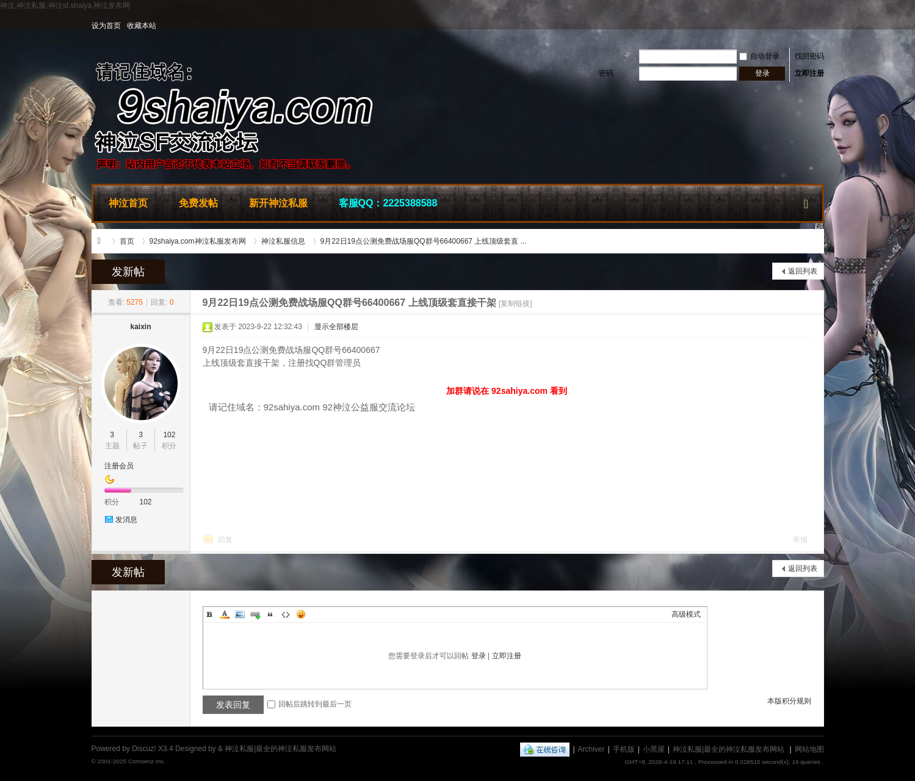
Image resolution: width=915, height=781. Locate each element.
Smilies (301, 614)
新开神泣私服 (278, 203)
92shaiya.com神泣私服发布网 (198, 241)
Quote (270, 614)
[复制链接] (515, 303)
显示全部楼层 (336, 326)
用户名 (609, 56)
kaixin (140, 326)
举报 (800, 540)
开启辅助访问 (821, 25)
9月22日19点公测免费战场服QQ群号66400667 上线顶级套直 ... (423, 241)
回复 (225, 540)
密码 (606, 73)
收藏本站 (141, 25)
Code (286, 614)
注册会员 (119, 466)
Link (255, 614)
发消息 (126, 519)
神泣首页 (128, 203)
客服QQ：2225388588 (388, 203)
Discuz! (144, 748)
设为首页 (106, 25)
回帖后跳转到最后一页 (309, 704)
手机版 (624, 749)
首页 (127, 241)
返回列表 (802, 271)
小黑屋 (654, 749)
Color (225, 614)
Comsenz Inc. (146, 761)
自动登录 (759, 56)
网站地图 (809, 749)
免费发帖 (198, 203)
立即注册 (809, 73)
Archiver (591, 749)
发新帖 (128, 272)
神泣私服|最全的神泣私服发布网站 (102, 241)
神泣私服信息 (283, 241)
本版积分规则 (789, 701)
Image (240, 614)
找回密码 (809, 56)
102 (169, 434)
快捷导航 (806, 201)
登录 (478, 656)
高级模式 (686, 614)
